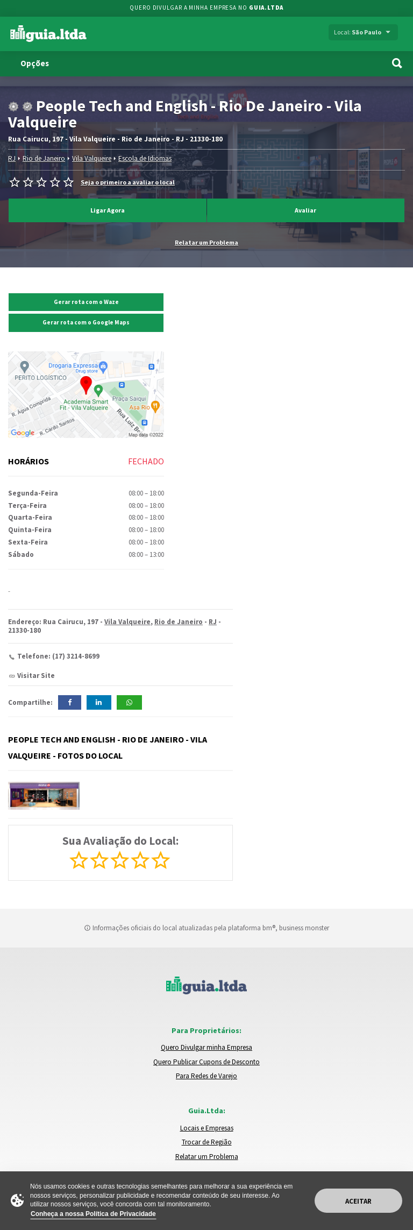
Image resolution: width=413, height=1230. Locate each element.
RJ (12, 158)
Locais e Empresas (206, 1128)
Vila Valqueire (91, 158)
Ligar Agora (107, 210)
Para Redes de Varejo (206, 1075)
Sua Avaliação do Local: (120, 840)
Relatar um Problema (206, 242)
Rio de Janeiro (44, 158)
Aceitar (358, 1201)
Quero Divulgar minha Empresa (206, 1047)
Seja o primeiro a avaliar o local (128, 182)
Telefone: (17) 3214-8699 (58, 656)
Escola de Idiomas (145, 158)
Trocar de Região (207, 1142)
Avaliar (305, 210)
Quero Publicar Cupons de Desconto (206, 1061)
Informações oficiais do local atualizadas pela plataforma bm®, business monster (206, 927)
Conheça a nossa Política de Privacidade (93, 1214)
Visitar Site (36, 675)
